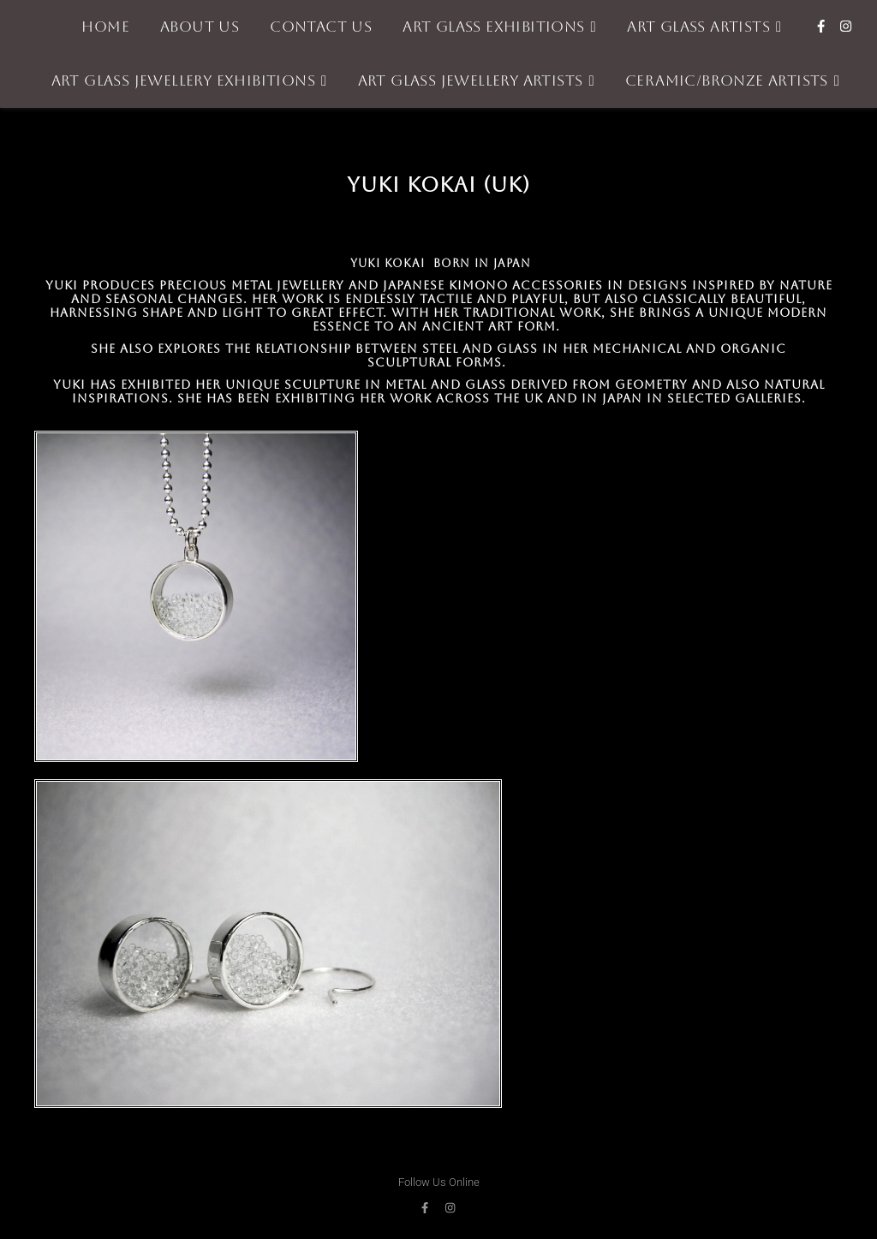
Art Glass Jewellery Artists (470, 80)
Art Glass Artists (698, 26)
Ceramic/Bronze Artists (726, 80)
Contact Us (321, 26)
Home (105, 26)
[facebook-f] (822, 26)
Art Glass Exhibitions (493, 26)
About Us (199, 26)
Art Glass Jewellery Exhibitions (183, 80)
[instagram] (845, 26)
